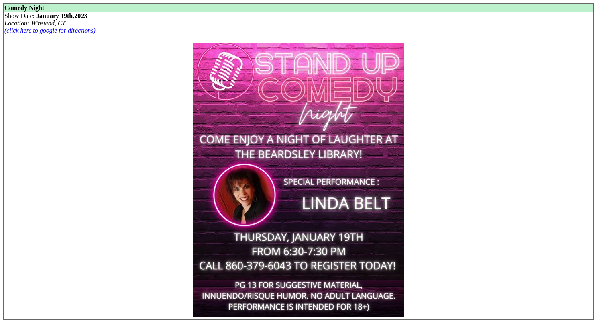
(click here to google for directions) (50, 30)
